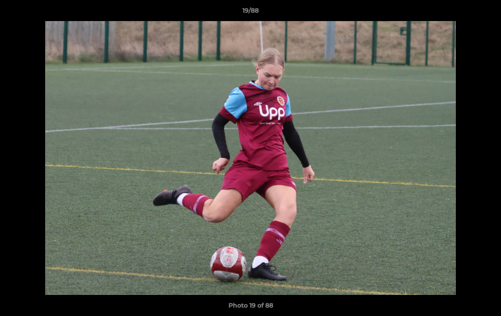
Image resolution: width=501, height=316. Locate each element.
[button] (485, 13)
